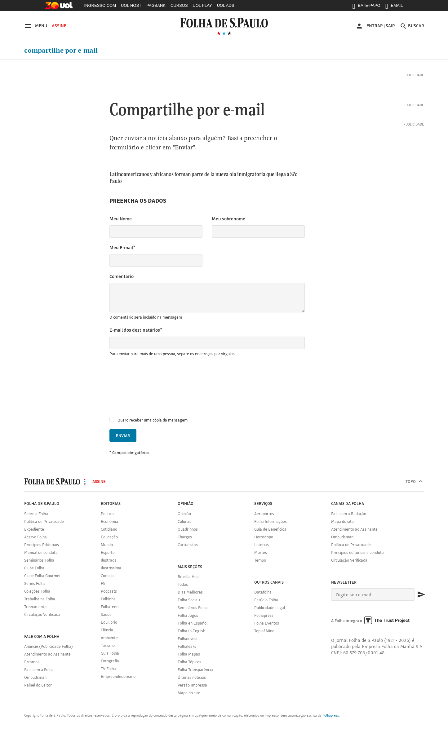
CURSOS (179, 5)
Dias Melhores (190, 592)
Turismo (108, 645)
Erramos (31, 662)
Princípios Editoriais (41, 544)
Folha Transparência (195, 669)
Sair (390, 26)
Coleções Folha (37, 591)
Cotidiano (109, 529)
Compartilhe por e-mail (61, 50)
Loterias (261, 544)
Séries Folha (35, 583)
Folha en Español (192, 623)
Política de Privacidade (44, 521)
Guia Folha (110, 653)
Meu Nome (120, 218)
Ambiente (109, 637)
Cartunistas (188, 544)
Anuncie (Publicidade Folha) (48, 646)
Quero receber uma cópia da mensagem (153, 420)
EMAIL (394, 7)
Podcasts (109, 591)
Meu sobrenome (228, 218)
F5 (103, 583)
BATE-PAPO (366, 7)
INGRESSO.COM (100, 5)
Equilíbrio (109, 622)
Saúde (106, 614)
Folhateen (109, 606)
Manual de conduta (41, 552)
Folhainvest (188, 638)
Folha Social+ (189, 600)
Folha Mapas (189, 654)
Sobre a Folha (36, 513)
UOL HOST (131, 5)
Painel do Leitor (38, 685)
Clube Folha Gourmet (42, 575)
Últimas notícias (192, 677)
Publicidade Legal (269, 607)
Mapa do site (189, 693)
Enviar (123, 435)
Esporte (108, 552)
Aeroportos (264, 513)
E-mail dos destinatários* (135, 330)
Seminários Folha (39, 560)
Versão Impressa (192, 685)
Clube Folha (34, 568)
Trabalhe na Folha (39, 599)
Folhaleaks (187, 646)
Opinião (184, 513)
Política (107, 513)
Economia (109, 521)
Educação (109, 537)
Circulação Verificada (42, 614)
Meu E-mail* (122, 247)
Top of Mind (264, 631)
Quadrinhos (188, 529)
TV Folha (108, 668)
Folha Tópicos (189, 662)
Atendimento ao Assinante (47, 654)
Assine (59, 26)
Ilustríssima (111, 568)
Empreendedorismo (118, 676)
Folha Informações (270, 521)
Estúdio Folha (266, 600)
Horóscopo (263, 537)
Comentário (121, 276)
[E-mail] (373, 594)
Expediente (34, 529)
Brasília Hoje (189, 576)
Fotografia (110, 661)
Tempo (260, 560)
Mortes (260, 552)
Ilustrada (109, 560)
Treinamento (35, 606)
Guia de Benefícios (270, 529)
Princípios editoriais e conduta (357, 552)
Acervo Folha (35, 537)
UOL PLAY (202, 5)
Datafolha (263, 592)
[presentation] (156, 381)
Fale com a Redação (348, 513)
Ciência (107, 630)
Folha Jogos (188, 615)
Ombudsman (35, 677)
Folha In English (191, 631)
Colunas (184, 521)
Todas (183, 584)
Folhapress (263, 615)
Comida (107, 575)
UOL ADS (225, 5)
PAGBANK (156, 5)
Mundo (107, 544)
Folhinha (108, 599)
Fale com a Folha (39, 669)
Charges (185, 537)
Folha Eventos (266, 623)
